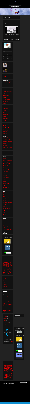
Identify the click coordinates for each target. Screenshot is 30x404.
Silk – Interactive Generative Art (6, 99)
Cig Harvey (4, 193)
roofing (11, 39)
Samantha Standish (5, 175)
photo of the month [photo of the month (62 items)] (6, 269)
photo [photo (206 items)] (4, 268)
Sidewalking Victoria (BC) (5, 130)
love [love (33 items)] (9, 266)
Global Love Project (5, 168)
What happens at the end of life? (6, 187)
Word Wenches (4, 214)
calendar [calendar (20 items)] (6, 261)
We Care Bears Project (5, 102)
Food (3, 279)
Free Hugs (5, 223)
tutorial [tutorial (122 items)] (9, 272)
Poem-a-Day (4, 204)
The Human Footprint (5, 118)
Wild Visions (4, 103)
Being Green (5, 220)
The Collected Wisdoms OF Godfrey (6, 208)
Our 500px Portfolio (5, 142)
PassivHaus (8, 39)
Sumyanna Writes (5, 206)
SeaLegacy (4, 116)
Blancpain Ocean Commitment (6, 108)
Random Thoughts (5, 281)
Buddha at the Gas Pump (5, 161)
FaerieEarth (4, 195)
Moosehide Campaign (5, 171)
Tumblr (16, 6)
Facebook (12, 6)
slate (16, 39)
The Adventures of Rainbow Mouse (7, 229)
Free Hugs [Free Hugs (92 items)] (9, 262)
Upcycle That (4, 120)
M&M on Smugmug (5, 83)
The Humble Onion (5, 131)
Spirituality (4, 224)
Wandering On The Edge (5, 149)
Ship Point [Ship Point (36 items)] (5, 271)
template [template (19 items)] (7, 272)
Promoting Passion (5, 144)
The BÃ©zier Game (5, 146)
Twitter (13, 6)
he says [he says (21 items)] (9, 263)
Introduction (4, 221)
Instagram (18, 6)
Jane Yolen (4, 196)
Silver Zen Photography (5, 145)
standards (18, 39)
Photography (4, 222)
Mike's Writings (5, 227)
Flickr (15, 6)
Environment (4, 219)
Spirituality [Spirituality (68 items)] (8, 271)
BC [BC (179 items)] (3, 260)
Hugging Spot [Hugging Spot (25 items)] (4, 265)
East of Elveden (4, 110)
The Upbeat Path (5, 132)
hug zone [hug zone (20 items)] (8, 265)
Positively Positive (5, 173)
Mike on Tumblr (4, 86)
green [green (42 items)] (3, 263)
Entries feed (4, 76)
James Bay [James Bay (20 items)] (4, 304)
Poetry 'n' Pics (5, 228)
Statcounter (1, 386)
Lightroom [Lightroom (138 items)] (7, 266)
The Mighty (4, 181)
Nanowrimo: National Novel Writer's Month (7, 202)
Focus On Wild (4, 138)
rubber (13, 39)
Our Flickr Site (4, 143)
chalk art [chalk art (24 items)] (10, 261)
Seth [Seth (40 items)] (9, 270)
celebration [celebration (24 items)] (8, 261)
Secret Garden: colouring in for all (6, 98)
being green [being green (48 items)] (6, 365)
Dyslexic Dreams (5, 194)
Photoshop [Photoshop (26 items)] (10, 269)
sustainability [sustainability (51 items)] (5, 272)
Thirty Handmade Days (5, 101)
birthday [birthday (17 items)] (9, 365)
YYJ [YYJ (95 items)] (8, 273)
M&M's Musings (16, 3)
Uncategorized (4, 283)
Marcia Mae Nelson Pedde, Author (6, 84)
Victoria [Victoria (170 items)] (4, 273)
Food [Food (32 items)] (7, 262)
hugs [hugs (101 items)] (6, 265)
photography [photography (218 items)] (8, 268)
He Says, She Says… (6, 226)
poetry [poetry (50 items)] (4, 270)
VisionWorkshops (5, 148)
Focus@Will (4, 167)
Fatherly (4, 93)
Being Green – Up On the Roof (9, 20)
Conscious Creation (5, 164)
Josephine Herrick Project (5, 140)
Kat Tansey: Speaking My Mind (6, 169)
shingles (14, 39)
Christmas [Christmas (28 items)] (4, 262)
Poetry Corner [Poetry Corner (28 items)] (6, 270)
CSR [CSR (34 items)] (5, 262)
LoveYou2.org (4, 170)
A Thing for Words (5, 192)
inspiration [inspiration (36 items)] (10, 265)
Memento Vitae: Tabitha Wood (6, 199)
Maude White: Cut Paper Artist (6, 95)
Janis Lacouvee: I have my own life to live (7, 197)
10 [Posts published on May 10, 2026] (3, 57)
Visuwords (4, 212)
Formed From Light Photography (6, 139)
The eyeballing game (5, 100)
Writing (4, 225)
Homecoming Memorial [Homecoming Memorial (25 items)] (9, 264)
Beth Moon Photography (5, 137)
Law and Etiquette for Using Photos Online (7, 141)
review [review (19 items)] (8, 270)
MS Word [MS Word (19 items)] (11, 304)
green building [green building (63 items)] (6, 263)
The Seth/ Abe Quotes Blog (6, 183)
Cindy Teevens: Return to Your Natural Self (7, 163)
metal (6, 39)
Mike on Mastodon (5, 85)
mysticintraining (4, 172)
